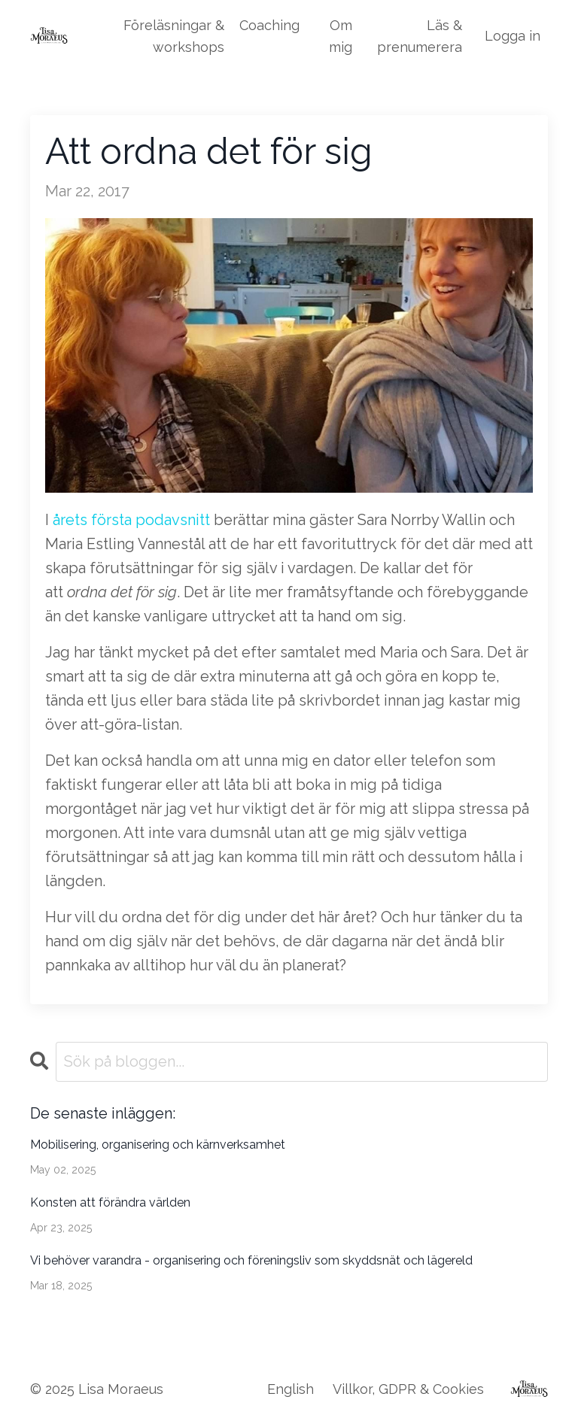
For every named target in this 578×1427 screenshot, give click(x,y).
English (290, 1389)
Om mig (340, 36)
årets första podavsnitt (131, 520)
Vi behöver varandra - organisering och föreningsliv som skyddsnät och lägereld (251, 1260)
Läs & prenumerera (419, 36)
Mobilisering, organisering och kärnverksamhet (157, 1144)
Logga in (512, 36)
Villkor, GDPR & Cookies (408, 1389)
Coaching (269, 25)
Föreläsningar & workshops (173, 36)
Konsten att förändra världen (110, 1202)
